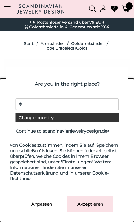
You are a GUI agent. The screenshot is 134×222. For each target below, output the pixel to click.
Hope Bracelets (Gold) (65, 48)
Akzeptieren (90, 204)
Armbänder (52, 43)
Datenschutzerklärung (34, 173)
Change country (36, 118)
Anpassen (41, 204)
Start (28, 43)
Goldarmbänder (87, 43)
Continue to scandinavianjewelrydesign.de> (63, 131)
